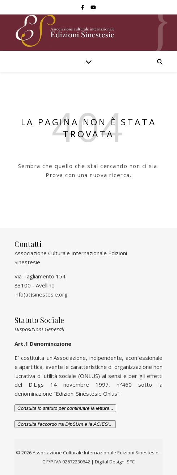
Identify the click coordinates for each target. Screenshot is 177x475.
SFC (131, 461)
